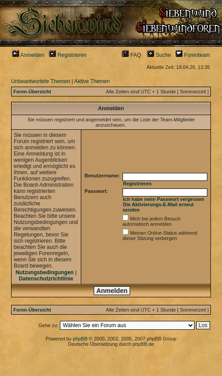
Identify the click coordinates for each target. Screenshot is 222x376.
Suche (159, 55)
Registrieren (68, 55)
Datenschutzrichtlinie (46, 279)
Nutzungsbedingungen (45, 272)
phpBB (80, 338)
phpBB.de (143, 344)
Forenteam (192, 55)
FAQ (131, 55)
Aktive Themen (92, 81)
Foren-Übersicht (32, 91)
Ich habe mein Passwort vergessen (163, 199)
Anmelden (28, 55)
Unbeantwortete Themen (40, 81)
